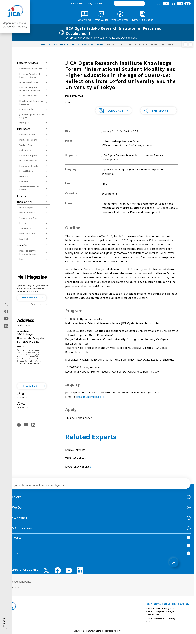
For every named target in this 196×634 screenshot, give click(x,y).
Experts (21, 195)
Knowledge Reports (28, 165)
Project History (26, 171)
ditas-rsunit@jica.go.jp (90, 396)
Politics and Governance (30, 68)
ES (187, 3)
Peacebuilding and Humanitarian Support (29, 89)
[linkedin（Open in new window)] (6, 326)
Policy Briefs (25, 181)
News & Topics (26, 207)
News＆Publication (17, 528)
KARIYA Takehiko (77, 450)
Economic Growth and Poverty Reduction (29, 76)
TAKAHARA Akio (76, 458)
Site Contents (78, 3)
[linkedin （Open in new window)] (80, 570)
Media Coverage (27, 212)
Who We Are (12, 497)
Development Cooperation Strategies (31, 102)
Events (22, 223)
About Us (22, 244)
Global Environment (28, 95)
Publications (23, 128)
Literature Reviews (28, 160)
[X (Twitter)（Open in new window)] (6, 304)
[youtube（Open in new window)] (6, 318)
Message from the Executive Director (28, 252)
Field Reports (25, 176)
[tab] (158, 3)
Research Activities (27, 62)
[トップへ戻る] (173, 562)
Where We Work (15, 518)
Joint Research (26, 109)
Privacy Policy (11, 587)
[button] (31, 298)
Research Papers (27, 134)
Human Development (29, 82)
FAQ (90, 3)
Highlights (24, 122)
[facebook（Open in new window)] (6, 311)
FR (180, 3)
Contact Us (100, 3)
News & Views (25, 201)
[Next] (190, 44)
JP (166, 3)
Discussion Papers (28, 139)
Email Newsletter (27, 233)
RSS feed (23, 238)
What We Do (12, 507)
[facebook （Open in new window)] (58, 570)
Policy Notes (25, 150)
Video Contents (26, 228)
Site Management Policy (17, 581)
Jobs (21, 259)
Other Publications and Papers (30, 188)
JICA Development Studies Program (31, 116)
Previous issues (37, 304)
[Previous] (185, 44)
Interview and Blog (28, 218)
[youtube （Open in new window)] (69, 570)
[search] (129, 3)
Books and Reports (28, 155)
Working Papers (26, 145)
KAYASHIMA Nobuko (79, 466)
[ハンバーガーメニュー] (52, 33)
